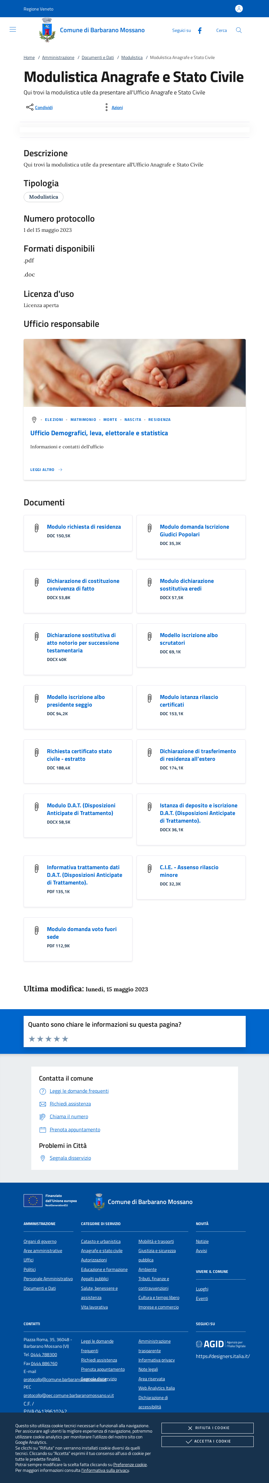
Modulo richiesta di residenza (84, 526)
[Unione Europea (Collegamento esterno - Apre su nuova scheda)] (52, 1202)
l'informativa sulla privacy (105, 1470)
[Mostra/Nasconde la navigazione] (13, 29)
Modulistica (132, 57)
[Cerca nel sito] (239, 30)
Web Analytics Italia (156, 1387)
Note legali (148, 1369)
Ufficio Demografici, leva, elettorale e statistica (99, 433)
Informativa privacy (156, 1359)
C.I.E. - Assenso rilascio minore (189, 871)
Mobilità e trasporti (156, 1241)
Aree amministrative (43, 1250)
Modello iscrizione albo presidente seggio (76, 701)
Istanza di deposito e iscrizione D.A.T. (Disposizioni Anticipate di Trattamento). (198, 813)
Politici (30, 1269)
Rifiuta (207, 1428)
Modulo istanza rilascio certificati (189, 701)
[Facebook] (197, 30)
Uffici (29, 1259)
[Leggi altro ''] (46, 469)
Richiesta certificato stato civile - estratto (79, 755)
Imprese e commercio (158, 1306)
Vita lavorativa (94, 1306)
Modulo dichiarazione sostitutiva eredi (187, 584)
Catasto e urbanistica (101, 1241)
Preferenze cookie (130, 1464)
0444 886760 (44, 1363)
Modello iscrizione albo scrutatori (189, 639)
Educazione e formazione (104, 1269)
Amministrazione (58, 57)
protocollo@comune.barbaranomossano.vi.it (65, 1379)
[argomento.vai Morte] (111, 419)
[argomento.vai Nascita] (133, 419)
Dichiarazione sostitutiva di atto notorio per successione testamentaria (83, 643)
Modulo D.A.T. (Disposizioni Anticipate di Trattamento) (81, 809)
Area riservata (151, 1378)
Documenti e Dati (98, 57)
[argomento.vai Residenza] (159, 419)
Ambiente (147, 1269)
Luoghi (202, 1288)
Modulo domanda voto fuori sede (82, 933)
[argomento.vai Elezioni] (54, 419)
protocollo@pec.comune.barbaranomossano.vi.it (69, 1395)
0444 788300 (44, 1354)
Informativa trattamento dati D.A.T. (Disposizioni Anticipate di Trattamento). (84, 875)
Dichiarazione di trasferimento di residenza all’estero (198, 755)
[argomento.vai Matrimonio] (84, 419)
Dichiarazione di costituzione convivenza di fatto (83, 584)
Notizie (202, 1241)
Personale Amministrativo (48, 1278)
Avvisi (201, 1250)
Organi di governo (40, 1241)
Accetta (207, 1441)
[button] (38, 9)
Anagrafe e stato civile (102, 1250)
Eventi (202, 1298)
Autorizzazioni (94, 1259)
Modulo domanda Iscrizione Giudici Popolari (194, 530)
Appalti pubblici (94, 1278)
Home (29, 57)
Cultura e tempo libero (158, 1297)
